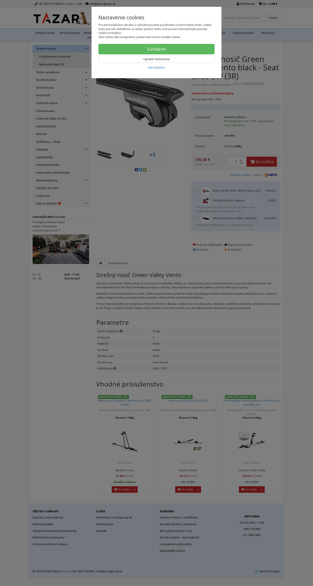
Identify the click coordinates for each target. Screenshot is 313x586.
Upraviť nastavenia (156, 59)
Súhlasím (156, 49)
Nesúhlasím (156, 67)
